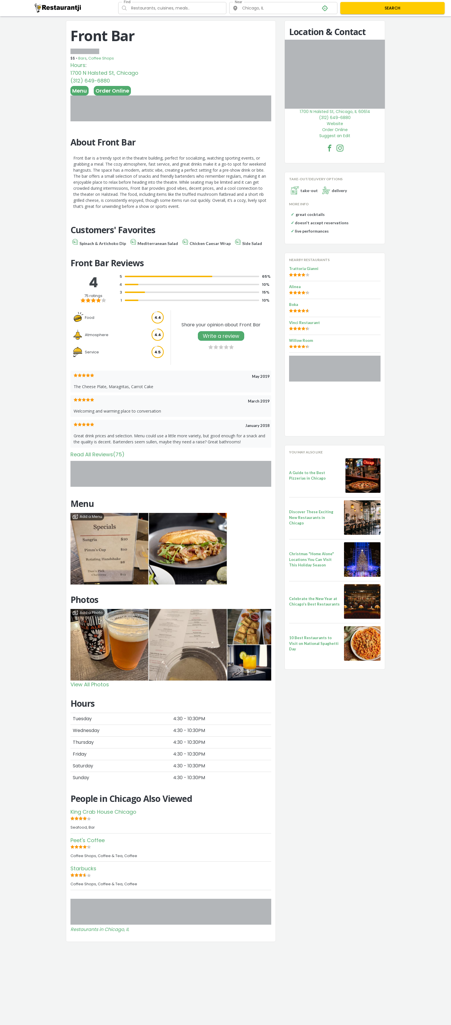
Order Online (112, 90)
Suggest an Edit (334, 136)
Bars (82, 58)
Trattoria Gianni (303, 268)
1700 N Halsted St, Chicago (104, 72)
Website (335, 124)
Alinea (295, 286)
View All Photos (89, 684)
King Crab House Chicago (103, 811)
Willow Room (301, 340)
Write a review (221, 336)
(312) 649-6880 (90, 80)
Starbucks (83, 868)
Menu (79, 90)
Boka (293, 304)
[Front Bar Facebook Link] (329, 148)
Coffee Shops (101, 58)
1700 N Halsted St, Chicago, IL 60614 (335, 111)
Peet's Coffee (87, 840)
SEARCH (392, 8)
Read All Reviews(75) (97, 454)
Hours (77, 65)
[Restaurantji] (58, 8)
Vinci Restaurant (304, 322)
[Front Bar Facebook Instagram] (340, 148)
